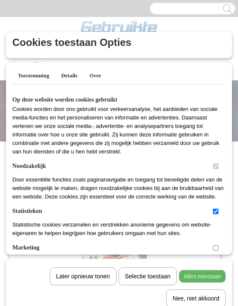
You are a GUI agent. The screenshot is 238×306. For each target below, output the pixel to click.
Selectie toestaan (147, 188)
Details (69, 75)
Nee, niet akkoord (196, 210)
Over (95, 75)
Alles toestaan (202, 188)
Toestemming (33, 75)
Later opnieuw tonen (83, 188)
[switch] (215, 166)
